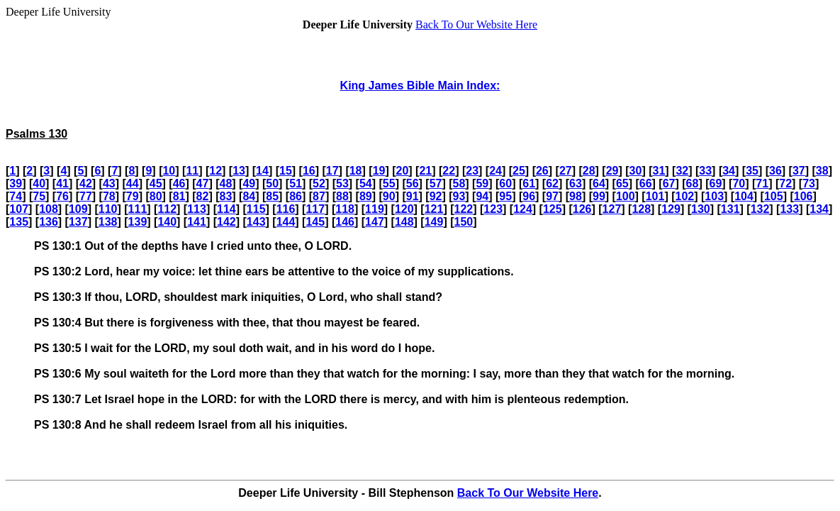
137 (78, 222)
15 (285, 171)
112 (167, 209)
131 (730, 209)
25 (519, 171)
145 (315, 222)
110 (108, 209)
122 (464, 209)
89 (365, 196)
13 (239, 171)
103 (714, 196)
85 (272, 196)
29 (612, 171)
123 (493, 209)
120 (404, 209)
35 (752, 171)
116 (286, 209)
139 (137, 222)
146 (344, 222)
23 (472, 171)
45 (156, 183)
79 (132, 196)
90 (389, 196)
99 (599, 196)
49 (248, 183)
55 (389, 183)
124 (522, 209)
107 (18, 209)
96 (528, 196)
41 (62, 183)
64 (599, 183)
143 (256, 222)
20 (402, 171)
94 (482, 196)
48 (225, 183)
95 (505, 196)
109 (78, 209)
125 (552, 209)
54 (365, 183)
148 (404, 222)
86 (295, 196)
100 (625, 196)
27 (565, 171)
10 (168, 171)
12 (215, 171)
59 (482, 183)
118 (344, 209)
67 (669, 183)
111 (137, 209)
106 (803, 196)
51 (295, 183)
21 (425, 171)
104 (744, 196)
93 (459, 196)
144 (286, 222)
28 (589, 171)
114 (226, 209)
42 (85, 183)
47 (202, 183)
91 (412, 196)
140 (167, 222)
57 (436, 183)
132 (760, 209)
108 (48, 209)
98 (575, 196)
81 (179, 196)
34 (728, 171)
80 (156, 196)
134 (819, 209)
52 (319, 183)
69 (716, 183)
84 (248, 196)
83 (225, 196)
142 (226, 222)
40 (39, 183)
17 (332, 171)
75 (39, 196)
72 (785, 183)
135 (18, 222)
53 (342, 183)
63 (575, 183)
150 (464, 222)
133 (789, 209)
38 (822, 171)
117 (315, 209)
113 (196, 209)
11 (192, 171)
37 (799, 171)
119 (374, 209)
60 (505, 183)
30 (635, 171)
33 (705, 171)
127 (612, 209)
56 (412, 183)
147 (374, 222)
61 (528, 183)
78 (109, 196)
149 (434, 222)
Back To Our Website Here (476, 24)
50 (272, 183)
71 (762, 183)
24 (495, 171)
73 (808, 183)
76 (62, 196)
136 (48, 222)
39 (15, 183)
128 (641, 209)
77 (85, 196)
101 (655, 196)
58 (459, 183)
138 (108, 222)
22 (448, 171)
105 (773, 196)
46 (179, 183)
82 (202, 196)
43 (109, 183)
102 (685, 196)
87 (319, 196)
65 (622, 183)
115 (256, 209)
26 (542, 171)
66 (645, 183)
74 (15, 196)
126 (582, 209)
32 (682, 171)
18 (355, 171)
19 (379, 171)
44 (132, 183)
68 (692, 183)
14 (262, 171)
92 (436, 196)
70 (738, 183)
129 (671, 209)
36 (775, 171)
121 (434, 209)
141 (196, 222)
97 (552, 196)
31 (659, 171)
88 (342, 196)
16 (309, 171)
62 (552, 183)
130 (700, 209)
